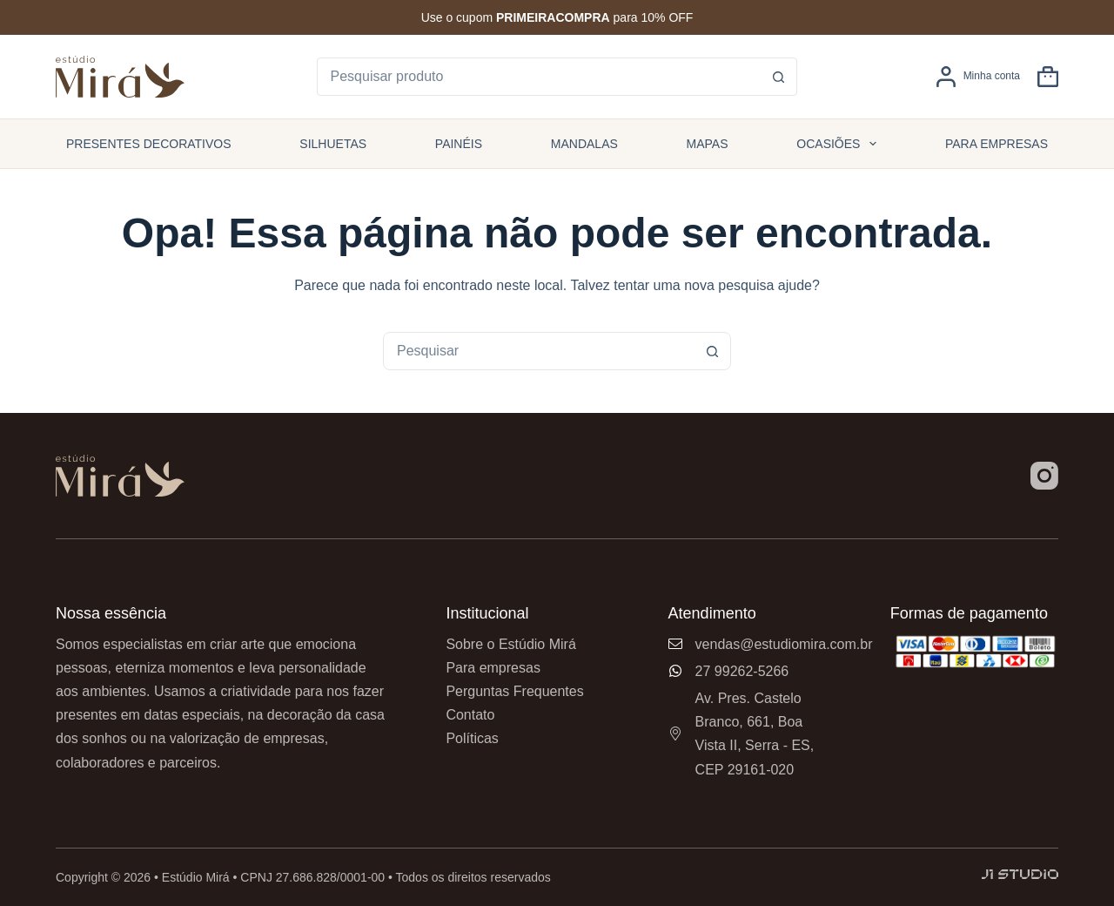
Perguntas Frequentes (514, 691)
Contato (470, 714)
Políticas (472, 738)
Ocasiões (839, 143)
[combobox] (539, 351)
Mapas (707, 144)
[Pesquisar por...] (539, 76)
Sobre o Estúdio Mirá (510, 644)
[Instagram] (1044, 476)
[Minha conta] (978, 76)
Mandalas (584, 144)
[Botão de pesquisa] (778, 76)
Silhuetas (332, 144)
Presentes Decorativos (149, 144)
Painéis (458, 144)
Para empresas (996, 144)
